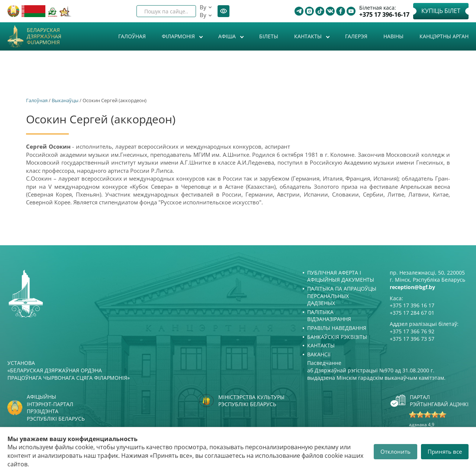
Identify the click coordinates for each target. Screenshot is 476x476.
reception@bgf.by (412, 287)
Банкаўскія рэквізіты (337, 336)
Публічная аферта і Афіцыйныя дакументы (340, 276)
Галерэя (356, 36)
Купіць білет (440, 11)
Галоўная (132, 36)
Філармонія (179, 36)
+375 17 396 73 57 (412, 338)
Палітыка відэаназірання (329, 315)
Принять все (445, 451)
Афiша (227, 36)
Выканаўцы (65, 100)
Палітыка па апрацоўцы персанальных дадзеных (341, 296)
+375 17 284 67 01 (412, 312)
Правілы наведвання (336, 327)
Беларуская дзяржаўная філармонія (44, 36)
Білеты (268, 36)
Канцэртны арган (444, 36)
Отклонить (395, 451)
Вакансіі (319, 354)
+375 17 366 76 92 (412, 331)
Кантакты (308, 36)
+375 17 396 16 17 (412, 305)
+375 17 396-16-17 (384, 14)
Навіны (393, 36)
